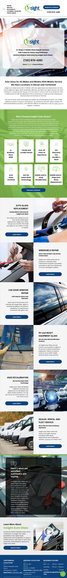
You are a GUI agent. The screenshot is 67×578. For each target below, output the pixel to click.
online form (58, 103)
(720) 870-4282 (53, 12)
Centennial (15, 92)
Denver (25, 92)
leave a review (16, 509)
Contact (47, 439)
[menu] (4, 9)
